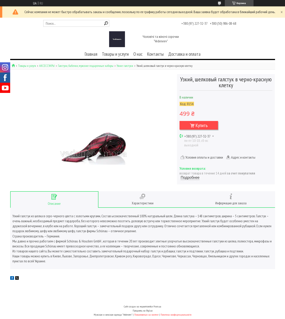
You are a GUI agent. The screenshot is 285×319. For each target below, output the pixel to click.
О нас (138, 54)
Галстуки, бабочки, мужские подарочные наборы (85, 66)
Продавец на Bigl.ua (143, 310)
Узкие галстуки (125, 66)
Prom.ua (157, 306)
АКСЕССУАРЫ (47, 66)
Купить (202, 125)
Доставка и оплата (184, 54)
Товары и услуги (115, 54)
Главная (91, 54)
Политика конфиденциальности (176, 314)
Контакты (155, 54)
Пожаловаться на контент (146, 314)
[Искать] (106, 23)
